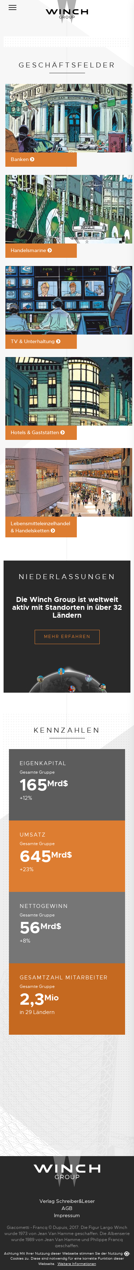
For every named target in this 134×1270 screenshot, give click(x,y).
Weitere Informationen (77, 1263)
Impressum (67, 1215)
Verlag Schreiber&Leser (67, 1201)
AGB (67, 1208)
